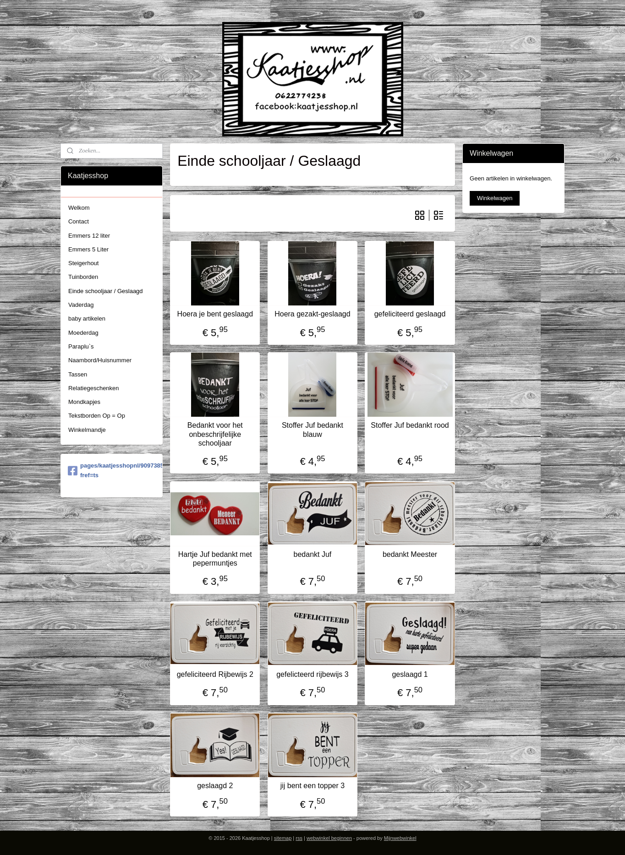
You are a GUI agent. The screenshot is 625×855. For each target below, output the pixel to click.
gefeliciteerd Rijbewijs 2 (215, 674)
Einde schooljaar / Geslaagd (105, 291)
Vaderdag (80, 304)
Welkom (79, 207)
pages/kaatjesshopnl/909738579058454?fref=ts (111, 470)
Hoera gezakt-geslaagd (312, 314)
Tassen (77, 374)
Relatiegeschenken (93, 388)
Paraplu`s (81, 346)
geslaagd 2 (215, 786)
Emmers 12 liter (89, 235)
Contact (78, 221)
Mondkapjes (84, 401)
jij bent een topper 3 (312, 786)
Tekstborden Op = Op (96, 415)
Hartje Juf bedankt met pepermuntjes (215, 558)
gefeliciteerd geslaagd (410, 314)
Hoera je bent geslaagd (215, 314)
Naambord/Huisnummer (100, 360)
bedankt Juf (313, 554)
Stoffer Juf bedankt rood (410, 425)
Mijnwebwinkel (400, 838)
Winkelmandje (87, 429)
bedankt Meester (410, 554)
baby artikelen (86, 318)
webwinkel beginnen (329, 838)
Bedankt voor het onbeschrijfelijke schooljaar (215, 434)
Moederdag (83, 332)
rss (299, 838)
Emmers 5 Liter (88, 249)
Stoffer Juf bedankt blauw (312, 429)
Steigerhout (83, 263)
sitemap (283, 838)
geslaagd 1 (410, 674)
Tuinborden (83, 276)
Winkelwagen (494, 198)
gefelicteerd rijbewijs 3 (312, 674)
